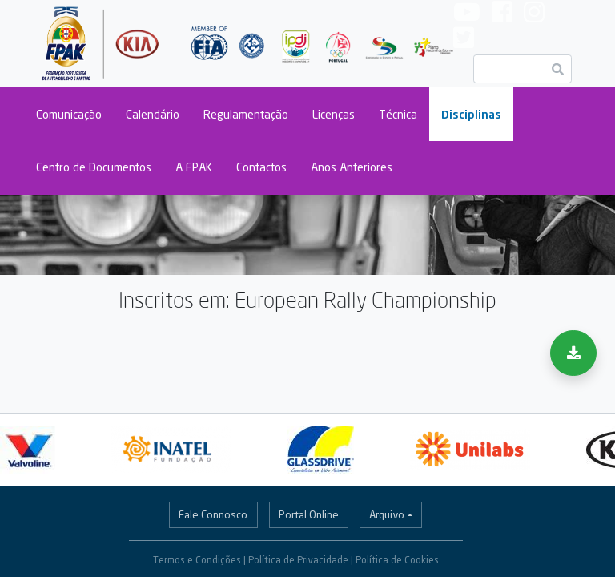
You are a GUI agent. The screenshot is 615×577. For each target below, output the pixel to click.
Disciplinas (471, 114)
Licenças (333, 114)
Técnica (398, 114)
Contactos (261, 167)
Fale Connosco (213, 514)
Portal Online (309, 514)
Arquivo (386, 514)
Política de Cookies (397, 560)
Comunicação (69, 114)
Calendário (152, 114)
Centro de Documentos (93, 167)
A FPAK (193, 167)
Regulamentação (245, 114)
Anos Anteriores (351, 167)
